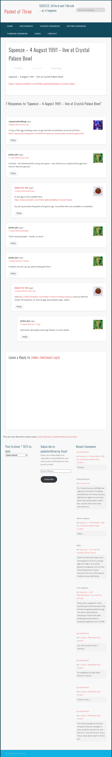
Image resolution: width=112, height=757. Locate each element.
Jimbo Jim (37, 357)
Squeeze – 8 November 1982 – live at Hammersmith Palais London (91, 459)
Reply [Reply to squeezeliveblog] (13, 140)
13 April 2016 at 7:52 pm (19, 261)
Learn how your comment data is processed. (57, 436)
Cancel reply (52, 357)
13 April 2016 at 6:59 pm (19, 231)
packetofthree (83, 452)
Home (10, 26)
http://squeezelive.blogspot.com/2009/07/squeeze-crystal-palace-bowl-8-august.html (46, 133)
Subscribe (49, 479)
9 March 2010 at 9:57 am (19, 124)
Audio (38, 33)
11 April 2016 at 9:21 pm (19, 158)
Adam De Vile (21, 187)
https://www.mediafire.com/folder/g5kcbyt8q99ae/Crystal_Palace (42, 83)
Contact (52, 33)
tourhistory (18, 68)
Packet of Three (18, 11)
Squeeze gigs (56, 68)
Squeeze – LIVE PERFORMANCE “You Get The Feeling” (89, 595)
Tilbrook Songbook (17, 33)
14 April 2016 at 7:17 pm (30, 324)
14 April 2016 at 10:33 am (24, 291)
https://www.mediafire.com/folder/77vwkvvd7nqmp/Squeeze (45, 296)
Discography (26, 26)
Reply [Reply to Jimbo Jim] (13, 173)
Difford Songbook (76, 26)
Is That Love (84, 483)
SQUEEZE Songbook (50, 26)
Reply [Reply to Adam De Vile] (19, 213)
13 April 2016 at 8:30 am (24, 191)
